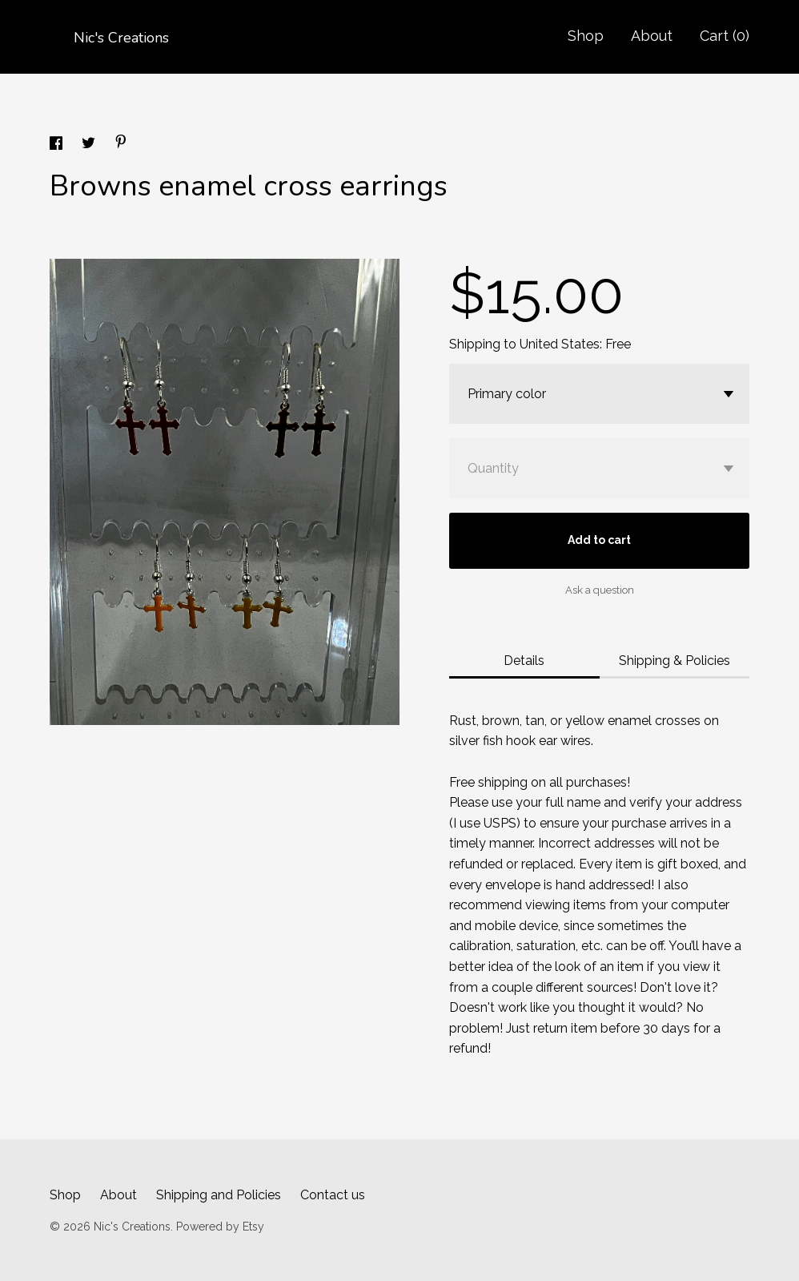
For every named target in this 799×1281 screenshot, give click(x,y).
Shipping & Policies (674, 660)
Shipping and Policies (218, 1194)
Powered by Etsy (220, 1226)
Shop (586, 35)
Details (524, 660)
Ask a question (599, 590)
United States (560, 344)
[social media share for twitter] (90, 145)
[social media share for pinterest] (120, 143)
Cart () (724, 35)
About (652, 35)
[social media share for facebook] (58, 145)
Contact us (332, 1194)
